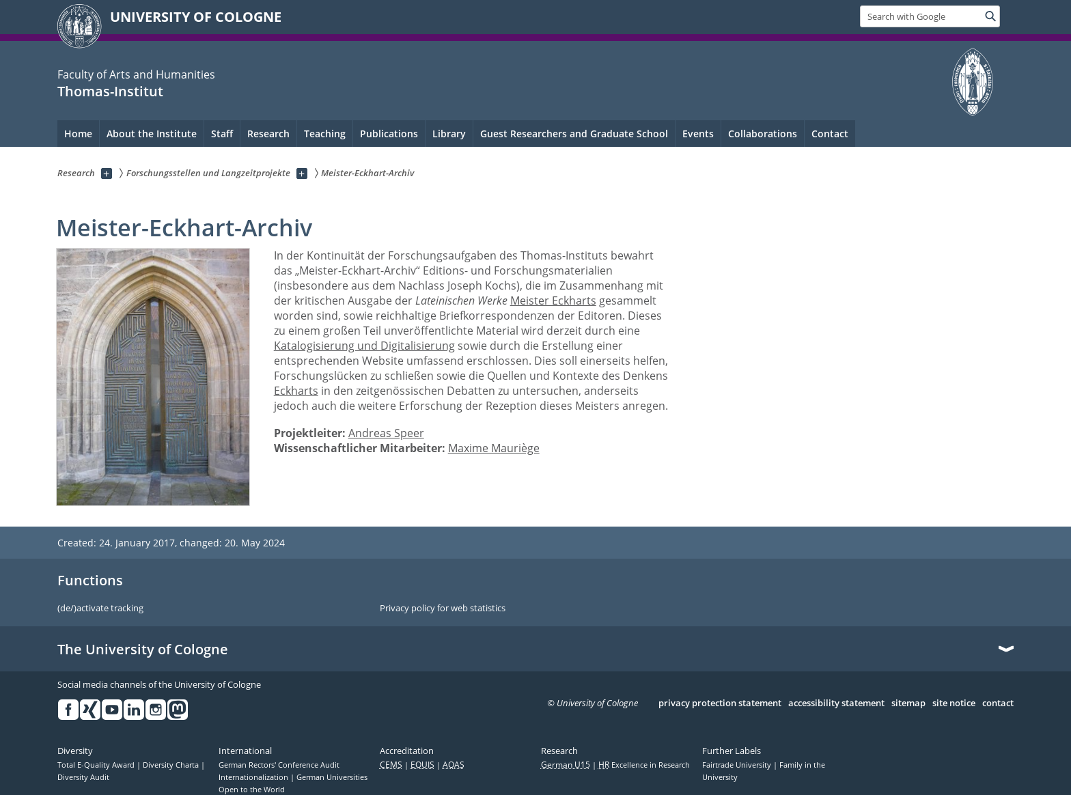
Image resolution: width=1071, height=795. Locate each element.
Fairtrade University (737, 765)
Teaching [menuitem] (325, 133)
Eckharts (296, 390)
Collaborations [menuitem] (762, 133)
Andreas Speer (386, 433)
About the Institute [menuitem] (152, 133)
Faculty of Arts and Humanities (136, 74)
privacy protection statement (719, 703)
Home (78, 133)
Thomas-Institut (110, 91)
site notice (953, 703)
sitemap (908, 703)
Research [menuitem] (268, 133)
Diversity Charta (172, 765)
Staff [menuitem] (222, 133)
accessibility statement (836, 703)
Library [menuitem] (449, 133)
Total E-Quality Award (97, 765)
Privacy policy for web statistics (442, 608)
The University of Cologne (142, 649)
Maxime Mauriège (494, 448)
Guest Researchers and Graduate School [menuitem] (574, 133)
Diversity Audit (83, 777)
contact (998, 703)
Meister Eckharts (553, 300)
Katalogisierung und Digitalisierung (364, 345)
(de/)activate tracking (100, 608)
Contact (829, 133)
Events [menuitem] (698, 133)
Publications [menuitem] (389, 133)
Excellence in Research (644, 765)
